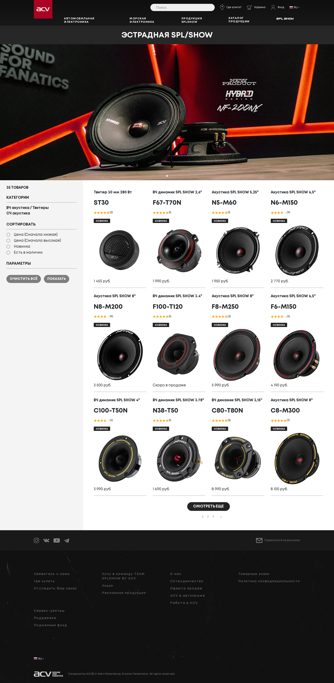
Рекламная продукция (124, 593)
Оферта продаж (186, 588)
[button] (167, 176)
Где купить (44, 581)
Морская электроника (142, 20)
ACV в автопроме (187, 595)
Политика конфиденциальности (269, 581)
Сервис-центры (49, 610)
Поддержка (45, 618)
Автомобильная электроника (79, 20)
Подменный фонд (50, 625)
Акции (107, 585)
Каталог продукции (239, 20)
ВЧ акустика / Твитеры (27, 208)
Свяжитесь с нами (52, 574)
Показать (56, 278)
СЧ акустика (18, 213)
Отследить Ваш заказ (55, 588)
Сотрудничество (187, 581)
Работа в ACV (184, 603)
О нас (175, 574)
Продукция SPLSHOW (191, 20)
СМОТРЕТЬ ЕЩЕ (208, 506)
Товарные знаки (253, 574)
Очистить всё (23, 278)
